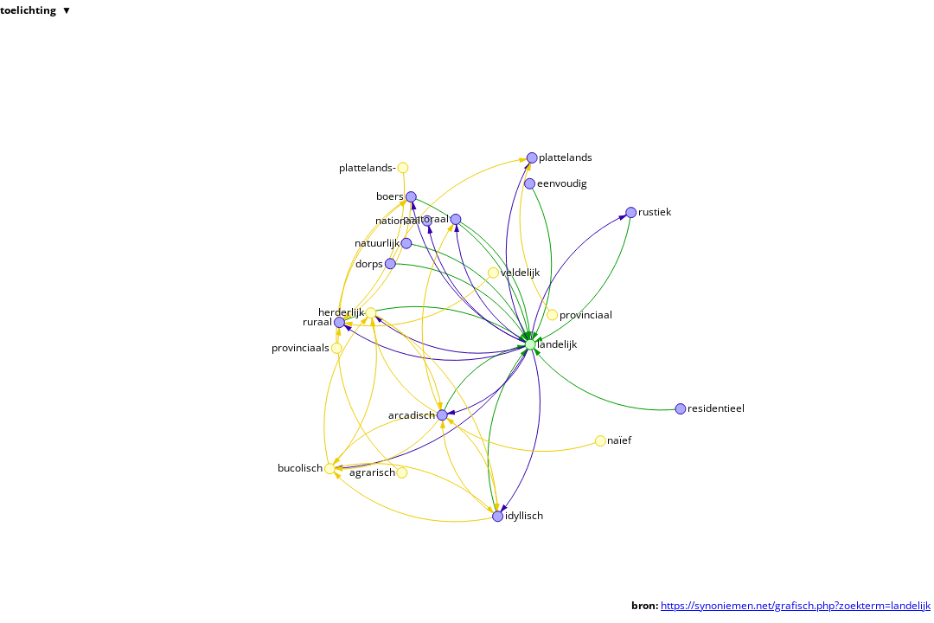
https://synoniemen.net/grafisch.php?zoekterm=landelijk (796, 605)
